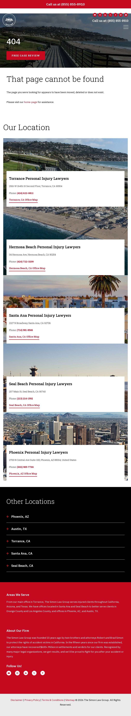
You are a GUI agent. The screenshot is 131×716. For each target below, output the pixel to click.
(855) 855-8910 (73, 4)
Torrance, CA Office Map (23, 199)
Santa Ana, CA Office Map (24, 336)
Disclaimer (17, 700)
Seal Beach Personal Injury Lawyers (40, 383)
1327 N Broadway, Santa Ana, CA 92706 (30, 323)
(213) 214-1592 (25, 398)
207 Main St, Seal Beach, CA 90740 (27, 391)
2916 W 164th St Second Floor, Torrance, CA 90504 (35, 186)
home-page (30, 102)
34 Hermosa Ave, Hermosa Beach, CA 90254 (32, 254)
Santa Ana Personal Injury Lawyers (40, 315)
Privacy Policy (32, 700)
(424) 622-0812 (25, 193)
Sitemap (70, 700)
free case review (26, 55)
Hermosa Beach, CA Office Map (27, 268)
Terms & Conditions (52, 700)
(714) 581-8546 (25, 330)
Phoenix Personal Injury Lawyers (38, 452)
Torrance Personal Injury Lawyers (39, 178)
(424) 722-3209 (25, 261)
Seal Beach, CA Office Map (24, 405)
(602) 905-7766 (25, 467)
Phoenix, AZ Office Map (23, 473)
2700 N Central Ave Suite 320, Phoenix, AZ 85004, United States (42, 460)
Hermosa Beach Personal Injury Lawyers (44, 247)
